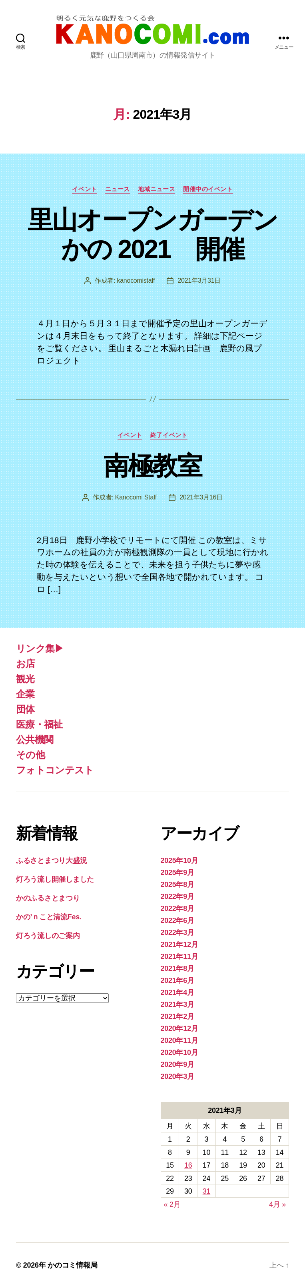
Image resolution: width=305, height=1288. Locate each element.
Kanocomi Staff (136, 497)
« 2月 (172, 1204)
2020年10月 (179, 1052)
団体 (25, 709)
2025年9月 (177, 873)
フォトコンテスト (55, 770)
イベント (84, 189)
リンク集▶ (40, 648)
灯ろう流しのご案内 (48, 936)
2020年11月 (179, 1040)
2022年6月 (177, 921)
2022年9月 (177, 897)
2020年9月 (177, 1064)
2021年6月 (177, 980)
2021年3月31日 (199, 280)
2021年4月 (177, 992)
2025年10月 (179, 861)
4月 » (277, 1204)
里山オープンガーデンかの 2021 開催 (152, 235)
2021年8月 (177, 968)
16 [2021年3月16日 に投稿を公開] (188, 1165)
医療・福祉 (39, 724)
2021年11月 (179, 957)
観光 (25, 678)
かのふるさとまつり (48, 898)
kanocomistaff (136, 280)
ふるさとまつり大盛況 (51, 861)
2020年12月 (179, 1028)
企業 (25, 694)
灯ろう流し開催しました (55, 879)
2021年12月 (179, 945)
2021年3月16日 (201, 497)
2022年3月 (177, 933)
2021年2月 (177, 1016)
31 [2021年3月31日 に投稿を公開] (206, 1191)
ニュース (117, 189)
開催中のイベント (208, 189)
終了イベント (168, 434)
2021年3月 (177, 1004)
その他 (30, 754)
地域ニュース (156, 189)
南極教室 (152, 465)
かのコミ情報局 (72, 1265)
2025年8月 (177, 885)
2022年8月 (177, 909)
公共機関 (34, 739)
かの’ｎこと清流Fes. (49, 917)
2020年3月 (177, 1076)
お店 (25, 663)
